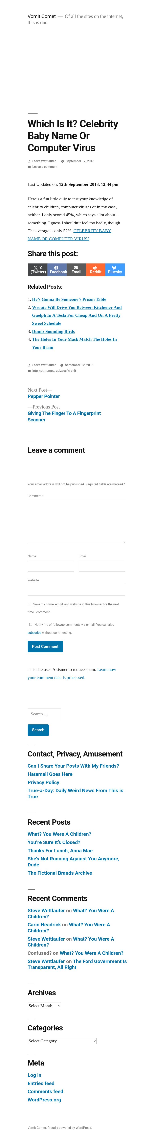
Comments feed (45, 1091)
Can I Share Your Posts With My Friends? (73, 766)
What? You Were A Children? (59, 834)
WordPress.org (44, 1100)
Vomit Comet (42, 16)
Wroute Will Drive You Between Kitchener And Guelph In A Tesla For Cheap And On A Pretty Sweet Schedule (77, 315)
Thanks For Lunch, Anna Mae (60, 851)
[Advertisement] (77, 69)
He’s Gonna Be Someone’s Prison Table (69, 299)
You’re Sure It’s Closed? (54, 842)
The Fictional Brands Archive (60, 873)
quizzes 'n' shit (66, 371)
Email (83, 556)
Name (32, 556)
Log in (34, 1075)
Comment (36, 496)
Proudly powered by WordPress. (69, 1128)
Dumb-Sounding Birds (53, 331)
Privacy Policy (43, 782)
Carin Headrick (44, 925)
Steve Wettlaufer (44, 161)
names (49, 371)
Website (33, 580)
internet (37, 371)
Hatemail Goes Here (50, 774)
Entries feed (41, 1083)
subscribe (34, 633)
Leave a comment (45, 167)
